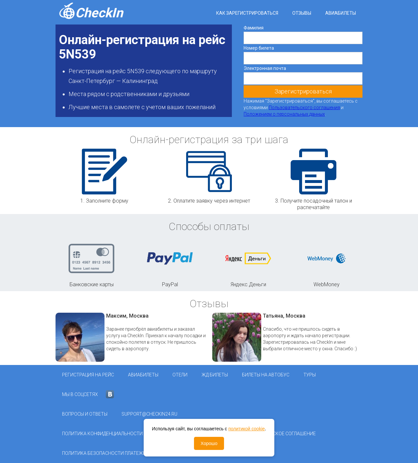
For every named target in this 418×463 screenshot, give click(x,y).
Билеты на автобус (265, 374)
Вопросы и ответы (84, 414)
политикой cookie (246, 428)
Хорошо (209, 443)
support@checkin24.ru (149, 414)
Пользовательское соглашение (276, 433)
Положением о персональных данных (284, 114)
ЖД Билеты (214, 374)
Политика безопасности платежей (105, 453)
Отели (179, 374)
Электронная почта (265, 68)
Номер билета (259, 48)
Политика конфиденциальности (102, 433)
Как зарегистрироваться (247, 13)
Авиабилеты (340, 13)
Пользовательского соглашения (304, 107)
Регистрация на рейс (88, 374)
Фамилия (254, 27)
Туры (309, 374)
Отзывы (301, 13)
